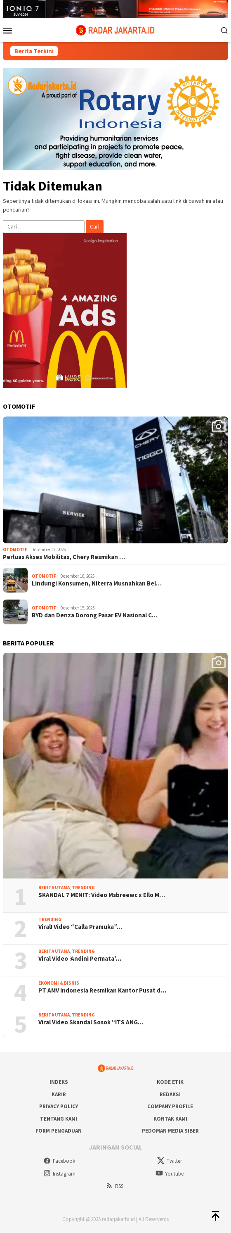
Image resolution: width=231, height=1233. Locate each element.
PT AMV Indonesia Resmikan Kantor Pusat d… (102, 990)
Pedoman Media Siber (170, 1130)
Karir (59, 1094)
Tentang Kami (58, 1118)
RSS (114, 1186)
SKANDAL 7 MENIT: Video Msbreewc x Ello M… (101, 895)
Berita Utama (54, 887)
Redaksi (170, 1094)
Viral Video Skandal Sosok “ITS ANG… (91, 1022)
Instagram (59, 1173)
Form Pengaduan (58, 1130)
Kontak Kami (170, 1118)
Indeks (59, 1081)
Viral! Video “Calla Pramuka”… (80, 927)
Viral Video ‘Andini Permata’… (79, 958)
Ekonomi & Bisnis (58, 983)
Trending (83, 887)
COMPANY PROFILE (170, 1106)
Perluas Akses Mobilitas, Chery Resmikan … (64, 557)
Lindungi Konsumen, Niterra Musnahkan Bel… (97, 583)
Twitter (169, 1160)
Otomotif (15, 549)
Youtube (170, 1173)
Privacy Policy (58, 1106)
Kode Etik (170, 1081)
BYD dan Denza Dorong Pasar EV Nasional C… (95, 615)
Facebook (59, 1160)
